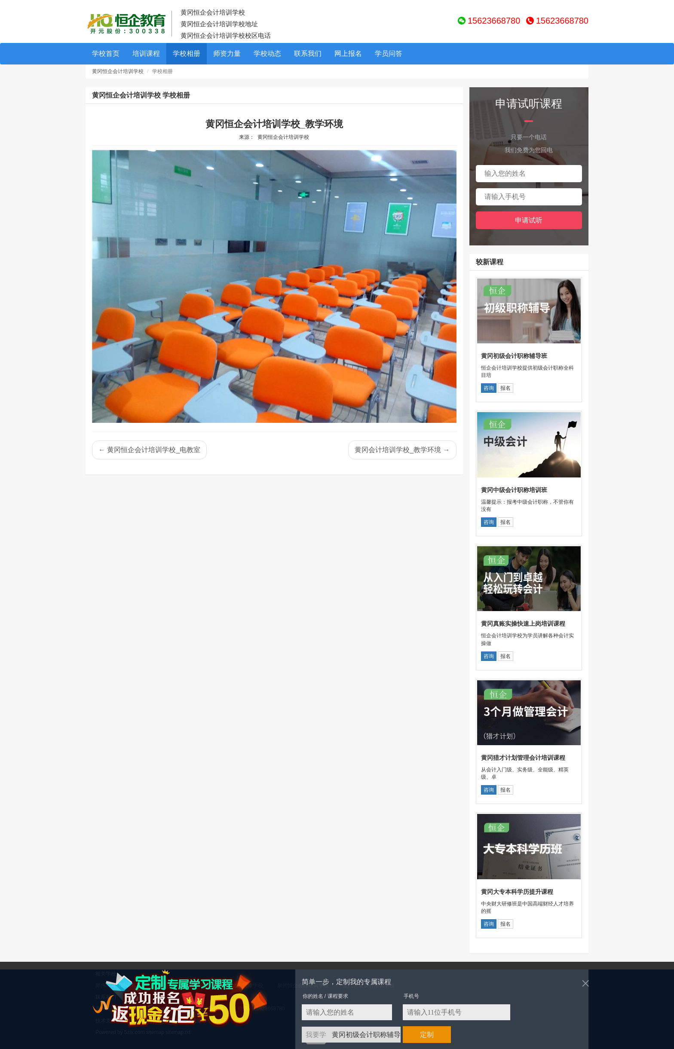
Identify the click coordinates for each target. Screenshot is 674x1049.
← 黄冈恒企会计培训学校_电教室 (149, 449)
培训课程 (146, 53)
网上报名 (348, 53)
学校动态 (267, 53)
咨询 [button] (489, 388)
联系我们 (308, 53)
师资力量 (227, 53)
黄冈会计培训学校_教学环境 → (402, 449)
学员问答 (388, 53)
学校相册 (186, 53)
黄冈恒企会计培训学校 (118, 71)
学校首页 (105, 53)
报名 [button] (505, 388)
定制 (427, 1034)
